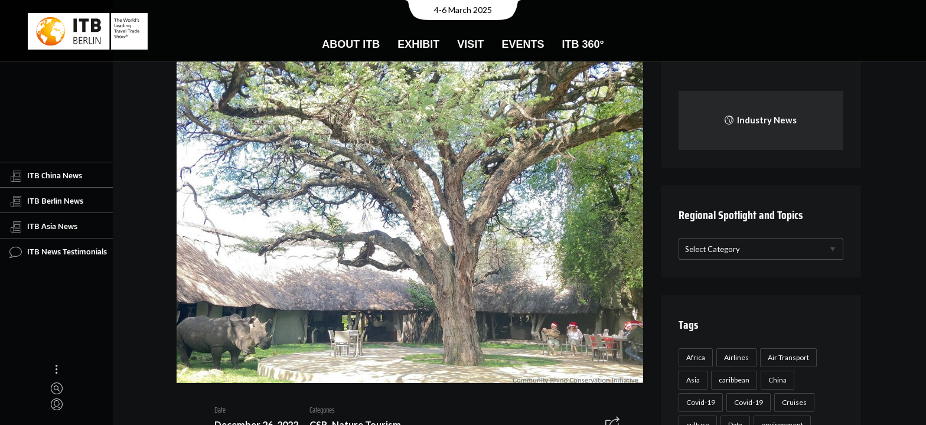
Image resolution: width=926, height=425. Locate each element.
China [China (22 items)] (776, 379)
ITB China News (45, 175)
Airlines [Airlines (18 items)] (734, 357)
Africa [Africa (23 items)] (693, 357)
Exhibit (418, 44)
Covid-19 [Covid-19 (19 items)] (746, 402)
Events (522, 44)
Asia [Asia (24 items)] (691, 379)
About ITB (351, 44)
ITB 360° (583, 44)
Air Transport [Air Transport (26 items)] (786, 357)
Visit (470, 44)
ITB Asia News (43, 226)
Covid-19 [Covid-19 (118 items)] (698, 402)
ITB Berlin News (46, 201)
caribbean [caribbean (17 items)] (732, 379)
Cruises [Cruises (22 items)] (792, 402)
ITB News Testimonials (58, 252)
